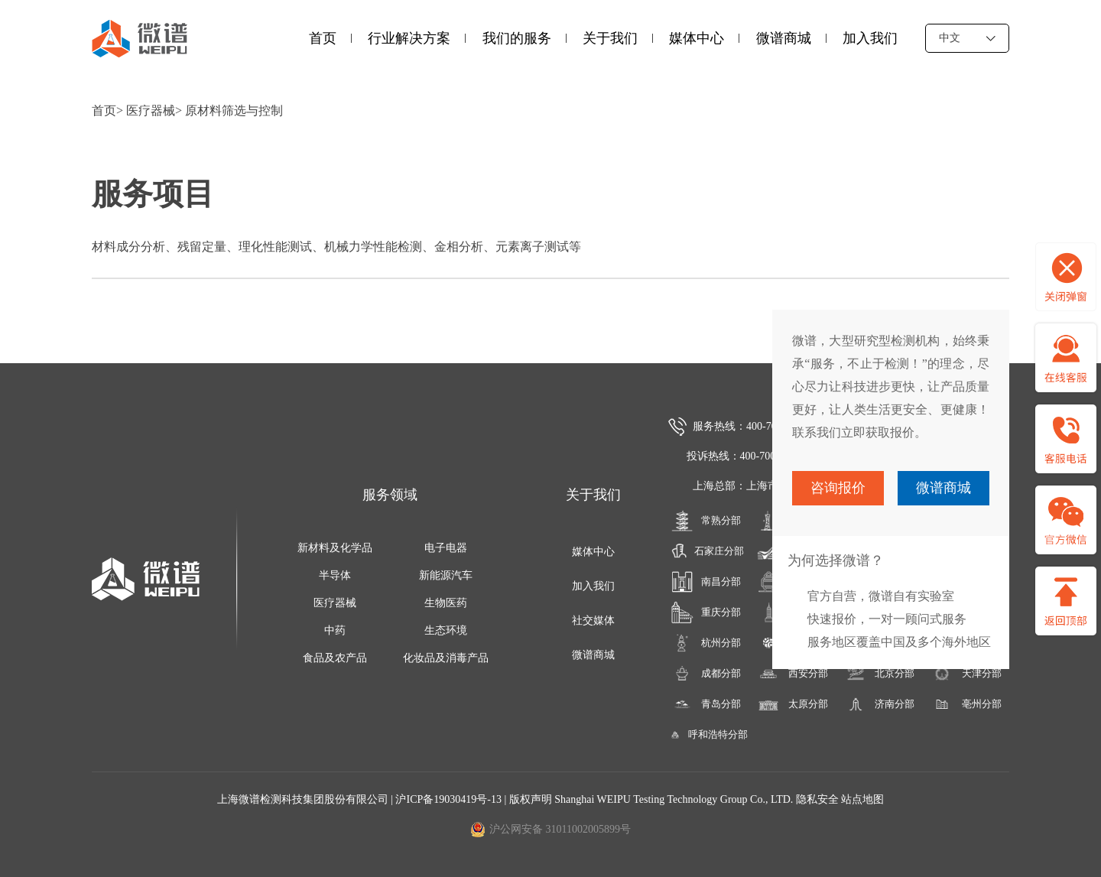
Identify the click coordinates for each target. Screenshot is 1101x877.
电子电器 (445, 548)
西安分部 (792, 673)
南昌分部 (706, 581)
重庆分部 (706, 612)
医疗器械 (150, 110)
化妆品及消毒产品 (446, 658)
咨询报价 (838, 487)
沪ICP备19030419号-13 (449, 799)
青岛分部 (706, 704)
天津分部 (966, 673)
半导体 (335, 575)
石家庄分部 (705, 551)
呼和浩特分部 (706, 734)
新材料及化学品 (334, 548)
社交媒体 (593, 620)
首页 (322, 38)
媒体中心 (696, 38)
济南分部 (879, 704)
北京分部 (879, 673)
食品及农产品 (335, 658)
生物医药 (445, 603)
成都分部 (706, 673)
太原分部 (792, 704)
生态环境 (445, 630)
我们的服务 (516, 38)
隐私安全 (817, 799)
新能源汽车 (446, 575)
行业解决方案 (409, 38)
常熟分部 (706, 520)
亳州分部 (966, 704)
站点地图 (862, 799)
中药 (335, 630)
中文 (967, 38)
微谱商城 (783, 38)
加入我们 (870, 38)
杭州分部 (706, 643)
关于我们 (610, 38)
